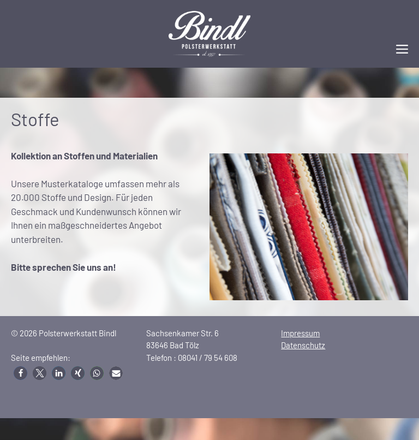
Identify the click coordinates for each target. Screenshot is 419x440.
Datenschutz (303, 345)
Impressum (300, 333)
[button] (20, 373)
